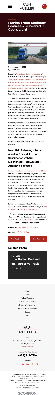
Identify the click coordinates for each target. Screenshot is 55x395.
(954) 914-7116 (27, 355)
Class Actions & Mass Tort (27, 309)
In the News (22, 227)
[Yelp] (37, 364)
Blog (27, 315)
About (28, 295)
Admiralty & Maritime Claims (27, 305)
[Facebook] (18, 364)
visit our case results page (29, 210)
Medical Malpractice (27, 298)
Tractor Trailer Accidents (27, 301)
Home (27, 291)
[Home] (27, 6)
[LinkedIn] (27, 364)
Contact (27, 312)
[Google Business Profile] (23, 364)
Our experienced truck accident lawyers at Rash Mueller (27, 171)
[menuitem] (18, 387)
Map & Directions (28, 347)
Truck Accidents (32, 227)
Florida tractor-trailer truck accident (28, 74)
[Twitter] (32, 364)
